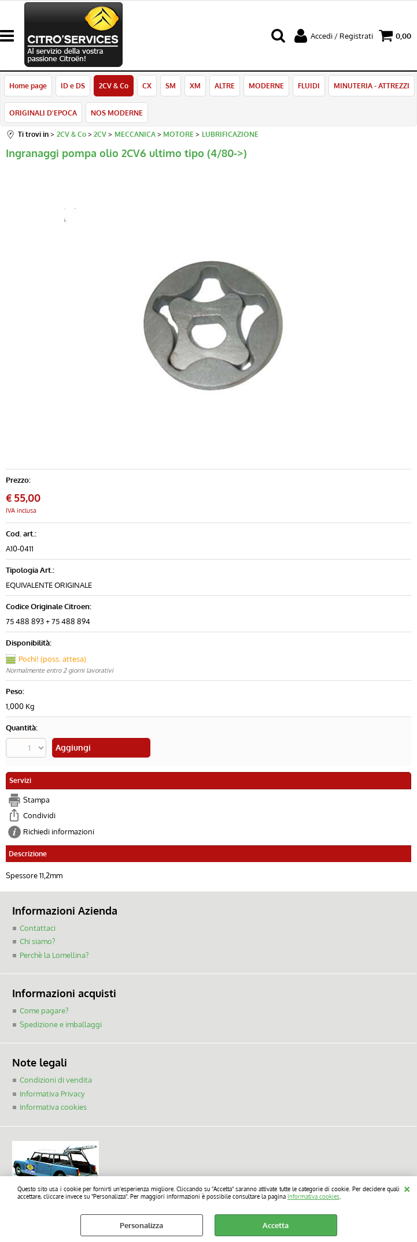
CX (147, 85)
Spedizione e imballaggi (61, 1024)
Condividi (39, 815)
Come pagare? (44, 1010)
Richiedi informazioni (58, 831)
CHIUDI (407, 1187)
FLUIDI (309, 85)
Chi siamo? (37, 941)
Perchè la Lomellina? (54, 955)
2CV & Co (113, 85)
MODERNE (266, 85)
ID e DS (73, 85)
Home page (28, 85)
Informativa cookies (313, 1196)
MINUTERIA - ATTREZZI (371, 85)
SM (170, 85)
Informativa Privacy (52, 1093)
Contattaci (38, 928)
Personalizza (141, 1225)
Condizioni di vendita (56, 1079)
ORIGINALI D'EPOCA (43, 112)
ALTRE (225, 85)
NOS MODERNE (117, 112)
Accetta (276, 1225)
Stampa (36, 799)
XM (195, 85)
